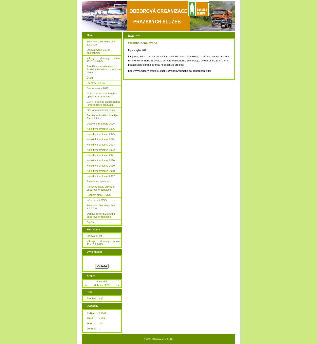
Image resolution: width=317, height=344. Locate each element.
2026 (106, 285)
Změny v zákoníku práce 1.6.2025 (101, 43)
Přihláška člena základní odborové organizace (101, 188)
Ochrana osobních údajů (101, 110)
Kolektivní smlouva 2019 (101, 165)
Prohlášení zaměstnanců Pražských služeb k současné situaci (104, 69)
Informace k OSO (97, 200)
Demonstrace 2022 (98, 88)
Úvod (131, 35)
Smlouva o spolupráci (99, 181)
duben (98, 285)
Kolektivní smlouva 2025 (101, 134)
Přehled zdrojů (95, 298)
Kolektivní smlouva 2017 (101, 176)
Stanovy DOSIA (96, 82)
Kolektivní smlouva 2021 (101, 155)
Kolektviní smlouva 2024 (101, 139)
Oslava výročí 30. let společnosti (98, 51)
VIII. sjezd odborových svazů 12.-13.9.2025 (103, 60)
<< (85, 285)
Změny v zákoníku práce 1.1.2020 (101, 207)
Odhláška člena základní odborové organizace (101, 215)
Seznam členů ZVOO (99, 194)
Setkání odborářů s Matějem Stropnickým (103, 117)
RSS (171, 339)
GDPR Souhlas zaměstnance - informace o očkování (103, 103)
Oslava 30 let (94, 235)
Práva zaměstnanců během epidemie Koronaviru (102, 95)
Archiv (90, 222)
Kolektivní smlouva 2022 (101, 149)
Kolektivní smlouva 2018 (101, 170)
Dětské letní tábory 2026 (101, 123)
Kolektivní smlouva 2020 (101, 160)
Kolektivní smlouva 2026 (101, 128)
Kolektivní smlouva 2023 (101, 144)
